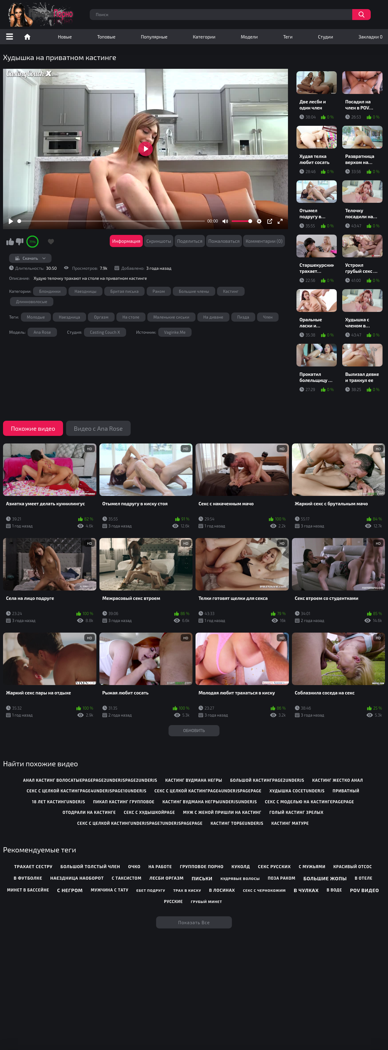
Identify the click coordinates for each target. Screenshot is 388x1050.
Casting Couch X (105, 332)
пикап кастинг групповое (123, 801)
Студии (325, 36)
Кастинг (231, 291)
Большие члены (194, 291)
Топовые (106, 36)
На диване (213, 317)
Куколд (241, 866)
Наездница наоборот (77, 878)
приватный (346, 790)
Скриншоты (158, 241)
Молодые (36, 317)
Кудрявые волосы (240, 878)
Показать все (194, 922)
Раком (159, 291)
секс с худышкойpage (149, 812)
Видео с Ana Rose (98, 428)
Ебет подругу (150, 890)
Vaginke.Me (175, 332)
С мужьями (312, 866)
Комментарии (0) (264, 241)
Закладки (371, 36)
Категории (204, 36)
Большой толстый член (90, 866)
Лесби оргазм (166, 878)
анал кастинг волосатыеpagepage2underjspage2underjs (90, 780)
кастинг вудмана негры (193, 780)
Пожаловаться (224, 241)
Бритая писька (124, 291)
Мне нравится (10, 242)
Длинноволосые (31, 301)
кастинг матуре (290, 823)
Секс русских (274, 866)
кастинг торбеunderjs (237, 823)
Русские (173, 901)
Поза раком (281, 878)
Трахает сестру (33, 866)
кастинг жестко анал (337, 780)
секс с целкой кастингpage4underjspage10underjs (86, 790)
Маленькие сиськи (171, 317)
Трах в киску (187, 890)
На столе (130, 317)
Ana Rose (42, 332)
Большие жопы (325, 878)
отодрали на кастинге (89, 812)
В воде (334, 890)
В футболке (28, 878)
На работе (160, 866)
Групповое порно (201, 866)
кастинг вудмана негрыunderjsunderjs (209, 801)
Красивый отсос (352, 866)
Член (268, 317)
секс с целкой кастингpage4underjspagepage (208, 790)
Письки (202, 878)
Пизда (243, 317)
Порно (27, 36)
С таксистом (127, 878)
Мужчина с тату (109, 890)
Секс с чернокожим (264, 890)
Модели (249, 36)
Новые (65, 36)
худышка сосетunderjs (297, 790)
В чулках (306, 890)
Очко (134, 866)
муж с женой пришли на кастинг (222, 812)
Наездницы (85, 291)
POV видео (364, 890)
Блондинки (49, 291)
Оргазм (101, 317)
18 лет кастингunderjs (58, 801)
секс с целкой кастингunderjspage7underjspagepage (140, 823)
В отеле (364, 878)
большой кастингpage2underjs (267, 780)
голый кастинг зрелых (296, 812)
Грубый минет (206, 901)
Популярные (154, 36)
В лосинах (222, 890)
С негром (70, 890)
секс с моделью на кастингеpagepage (309, 801)
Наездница (69, 317)
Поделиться (189, 241)
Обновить (194, 730)
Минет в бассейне (28, 890)
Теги (288, 36)
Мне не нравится (19, 242)
